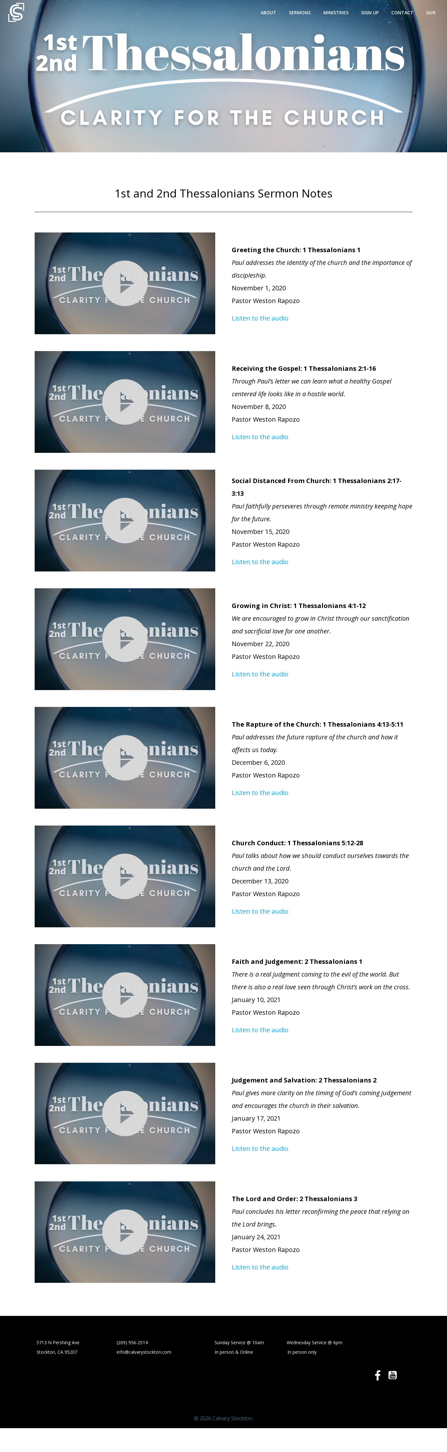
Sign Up (374, 11)
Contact (407, 11)
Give (436, 11)
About (273, 11)
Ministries (340, 11)
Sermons (304, 11)
